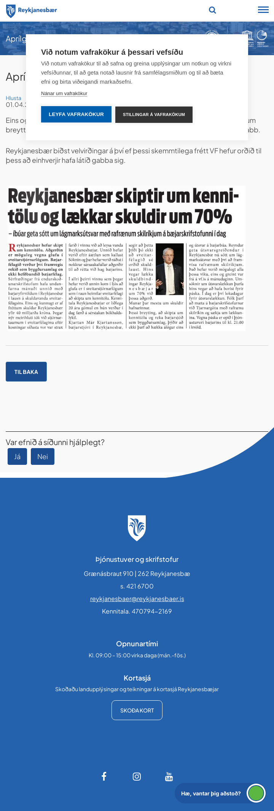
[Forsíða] (31, 10)
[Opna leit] (212, 10)
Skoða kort (137, 710)
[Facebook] (104, 776)
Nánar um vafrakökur (64, 93)
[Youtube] (169, 776)
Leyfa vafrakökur (76, 114)
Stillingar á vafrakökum (154, 114)
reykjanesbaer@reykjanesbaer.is (137, 599)
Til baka (26, 371)
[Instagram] (137, 776)
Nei (42, 456)
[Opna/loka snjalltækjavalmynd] (263, 10)
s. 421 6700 (137, 586)
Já (17, 456)
